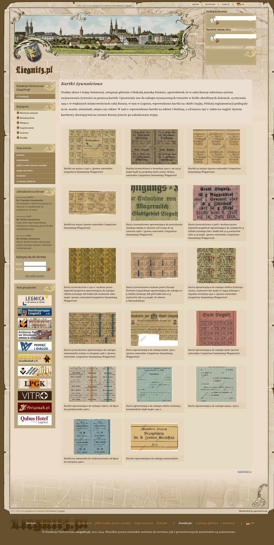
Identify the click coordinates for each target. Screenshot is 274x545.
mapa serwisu (24, 170)
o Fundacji (22, 96)
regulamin (22, 160)
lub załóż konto (34, 276)
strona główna (25, 181)
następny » (244, 471)
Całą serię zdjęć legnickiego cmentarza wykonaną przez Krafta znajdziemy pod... (34, 224)
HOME (195, 4)
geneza (20, 155)
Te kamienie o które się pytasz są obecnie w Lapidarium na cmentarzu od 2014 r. (34, 205)
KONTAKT (210, 4)
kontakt (21, 175)
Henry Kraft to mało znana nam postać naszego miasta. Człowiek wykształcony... (33, 243)
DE (240, 4)
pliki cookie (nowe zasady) (31, 165)
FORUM (225, 4)
